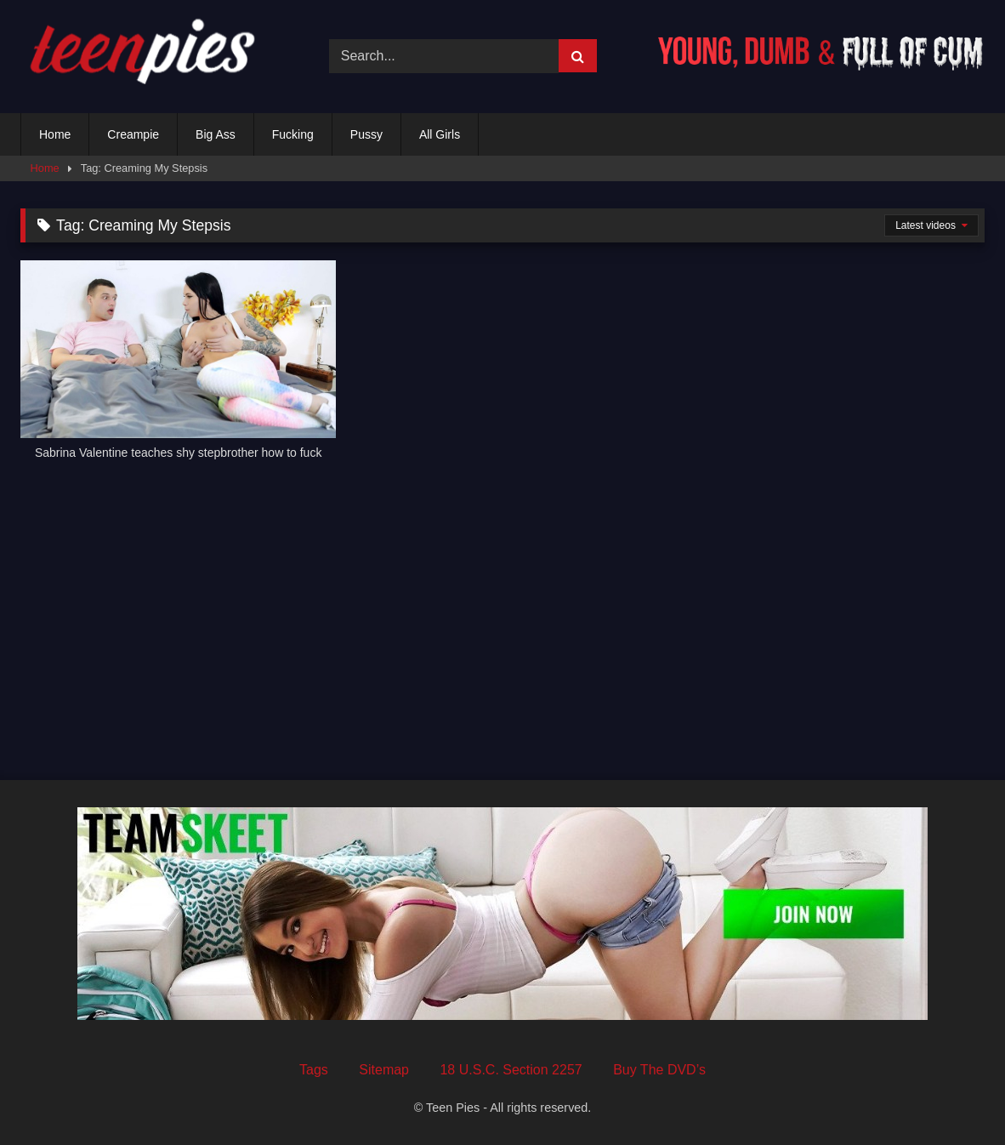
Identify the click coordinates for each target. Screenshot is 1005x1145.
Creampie (133, 134)
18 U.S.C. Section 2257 (511, 1069)
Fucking (293, 134)
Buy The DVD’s (659, 1069)
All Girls (439, 134)
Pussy (366, 134)
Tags (313, 1069)
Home (55, 134)
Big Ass (216, 134)
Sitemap (384, 1069)
